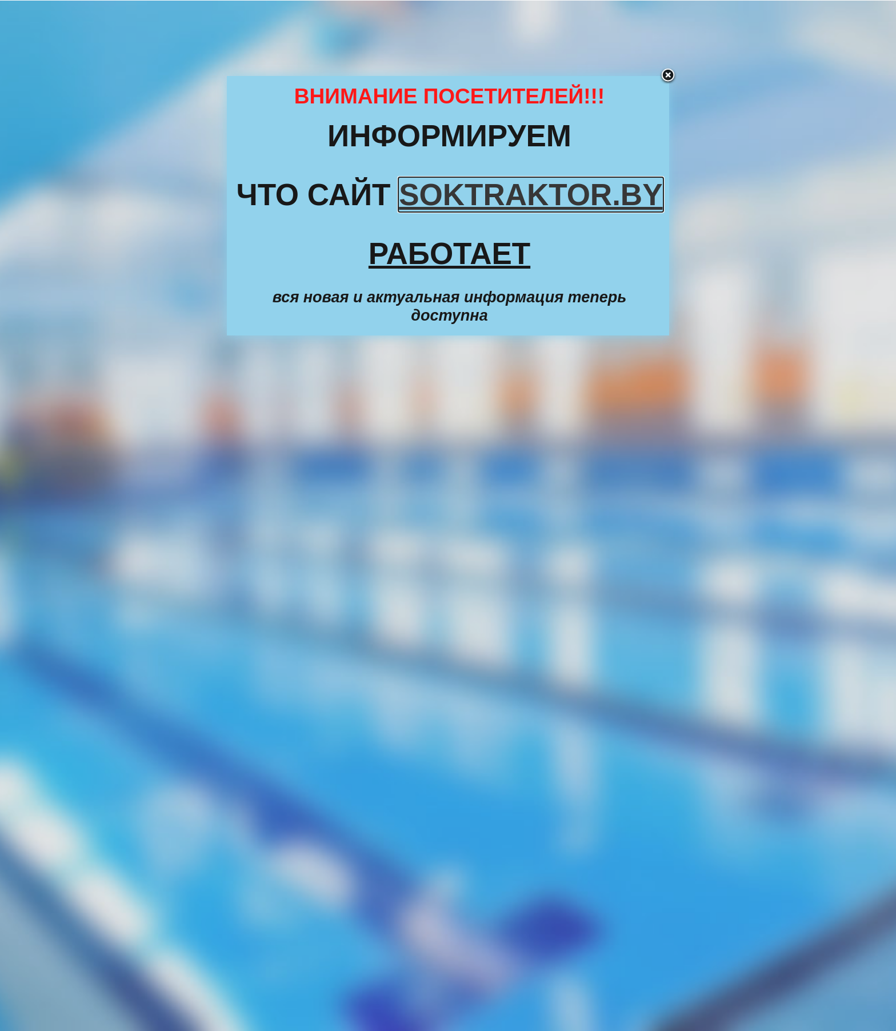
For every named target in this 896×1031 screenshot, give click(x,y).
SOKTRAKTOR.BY (530, 194)
